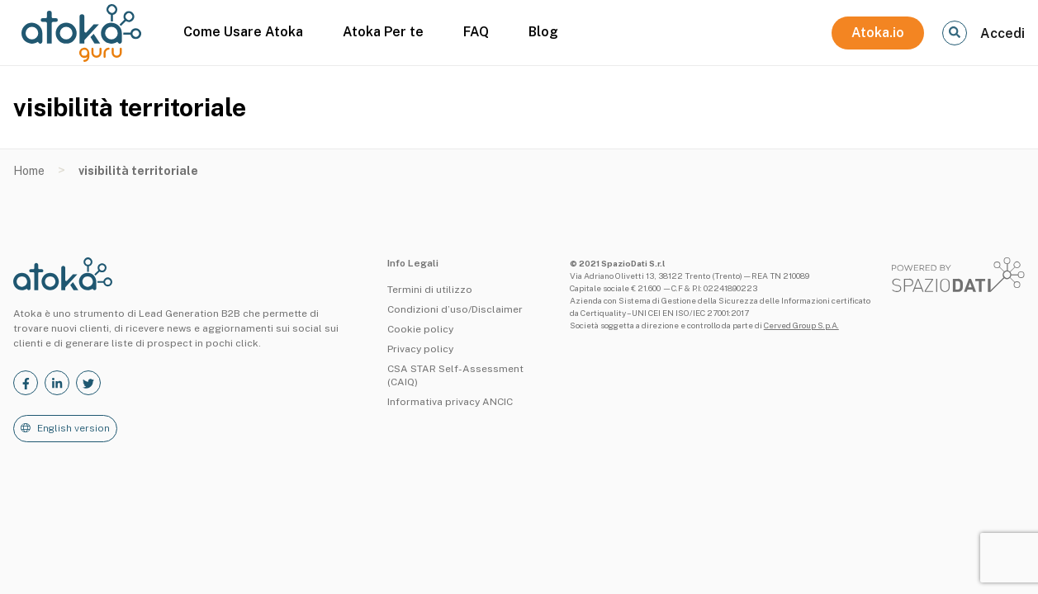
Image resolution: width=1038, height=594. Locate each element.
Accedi (1002, 33)
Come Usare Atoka (243, 32)
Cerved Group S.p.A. (801, 325)
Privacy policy (420, 349)
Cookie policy (420, 329)
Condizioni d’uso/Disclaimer (455, 309)
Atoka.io (877, 32)
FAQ (476, 32)
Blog (543, 32)
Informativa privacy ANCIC (450, 402)
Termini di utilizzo (429, 289)
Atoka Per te (383, 32)
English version (73, 428)
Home (29, 170)
